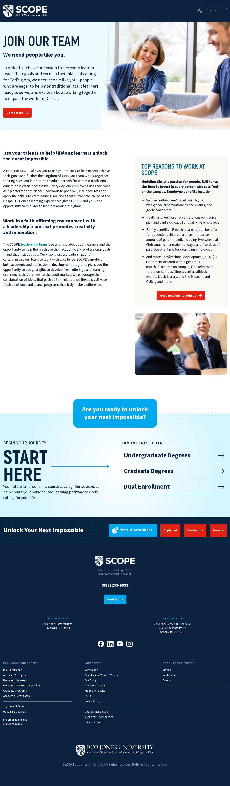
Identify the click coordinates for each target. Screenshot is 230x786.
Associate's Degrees (15, 675)
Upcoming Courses (14, 712)
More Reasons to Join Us (178, 295)
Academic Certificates (16, 696)
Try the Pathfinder (14, 707)
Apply (168, 530)
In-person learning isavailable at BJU (15, 722)
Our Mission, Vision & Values (101, 675)
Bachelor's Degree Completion (21, 686)
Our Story (90, 680)
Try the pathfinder (132, 530)
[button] (200, 11)
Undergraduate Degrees (174, 455)
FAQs (88, 696)
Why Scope (93, 663)
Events (167, 680)
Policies (137, 764)
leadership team (34, 244)
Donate (218, 530)
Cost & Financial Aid (96, 712)
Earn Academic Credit (20, 663)
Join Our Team (93, 701)
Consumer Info (156, 764)
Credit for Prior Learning (99, 717)
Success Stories (94, 722)
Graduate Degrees (174, 471)
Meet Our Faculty (95, 691)
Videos (167, 670)
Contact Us (14, 113)
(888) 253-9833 (115, 585)
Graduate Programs (15, 691)
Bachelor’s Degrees (15, 680)
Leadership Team (95, 686)
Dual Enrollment (174, 486)
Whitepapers (170, 675)
